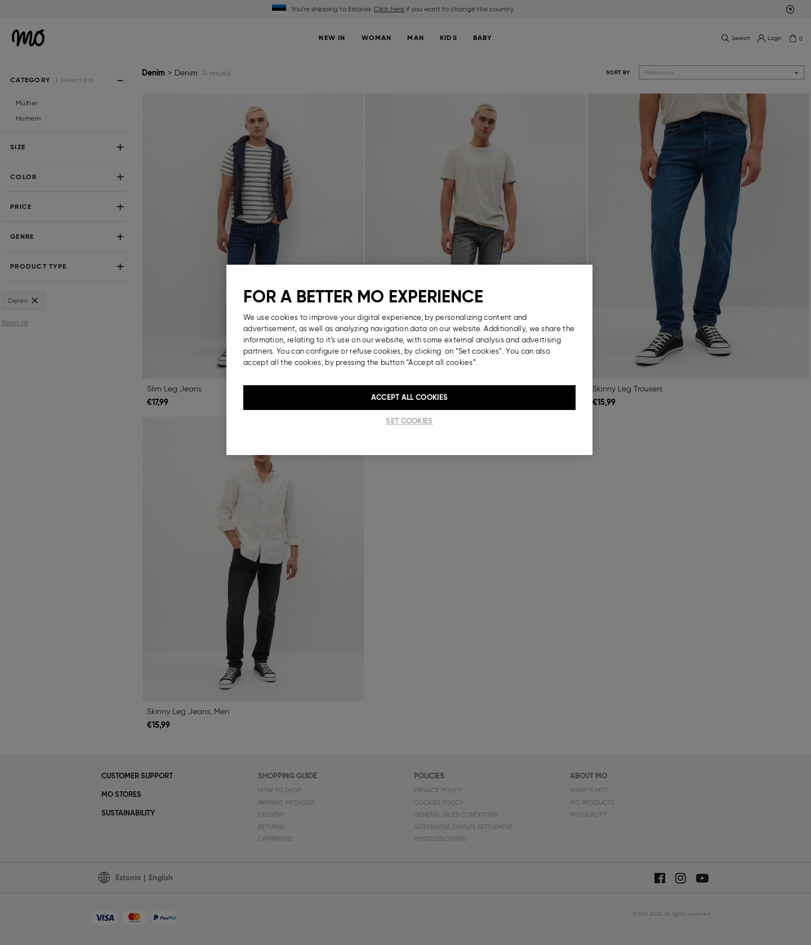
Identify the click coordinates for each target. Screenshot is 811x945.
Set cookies (409, 421)
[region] (409, 360)
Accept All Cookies (409, 397)
